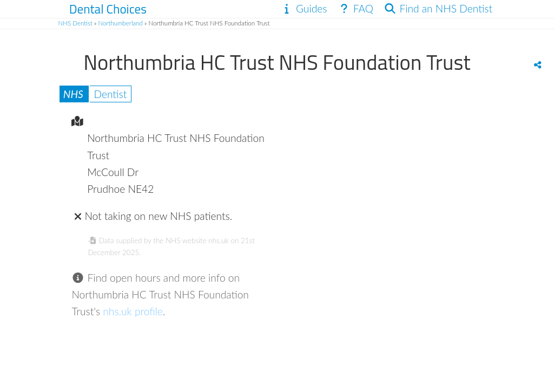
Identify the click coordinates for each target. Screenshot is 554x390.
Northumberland (120, 23)
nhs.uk (218, 240)
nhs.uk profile (133, 311)
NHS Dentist (75, 23)
